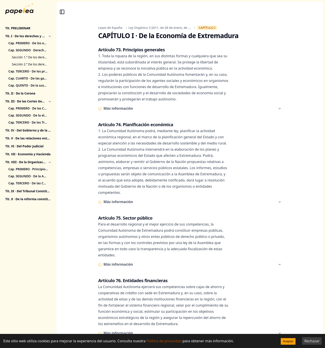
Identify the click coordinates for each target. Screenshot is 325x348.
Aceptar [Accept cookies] (288, 341)
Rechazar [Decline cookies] (311, 341)
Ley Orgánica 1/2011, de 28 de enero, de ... (160, 28)
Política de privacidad (164, 341)
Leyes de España (110, 28)
